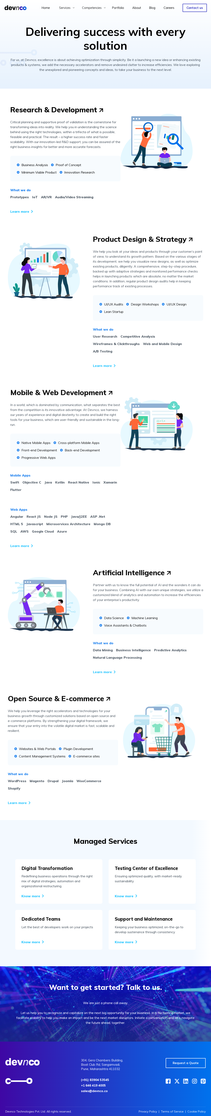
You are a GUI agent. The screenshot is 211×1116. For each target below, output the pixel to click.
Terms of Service (172, 1111)
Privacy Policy (148, 1111)
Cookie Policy (197, 1111)
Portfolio (118, 8)
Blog (152, 8)
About (136, 8)
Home (46, 8)
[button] (67, 7)
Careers (169, 8)
